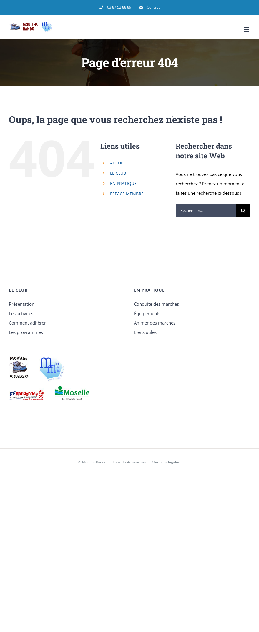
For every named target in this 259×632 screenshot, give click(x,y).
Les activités (21, 313)
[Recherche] (243, 210)
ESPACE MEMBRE (127, 194)
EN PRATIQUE (123, 183)
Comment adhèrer (27, 323)
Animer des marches (154, 323)
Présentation (21, 304)
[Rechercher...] (206, 210)
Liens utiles (145, 332)
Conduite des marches (156, 304)
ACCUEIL (118, 163)
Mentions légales (166, 462)
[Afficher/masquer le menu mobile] (247, 29)
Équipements (147, 313)
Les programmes (26, 332)
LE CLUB (118, 173)
